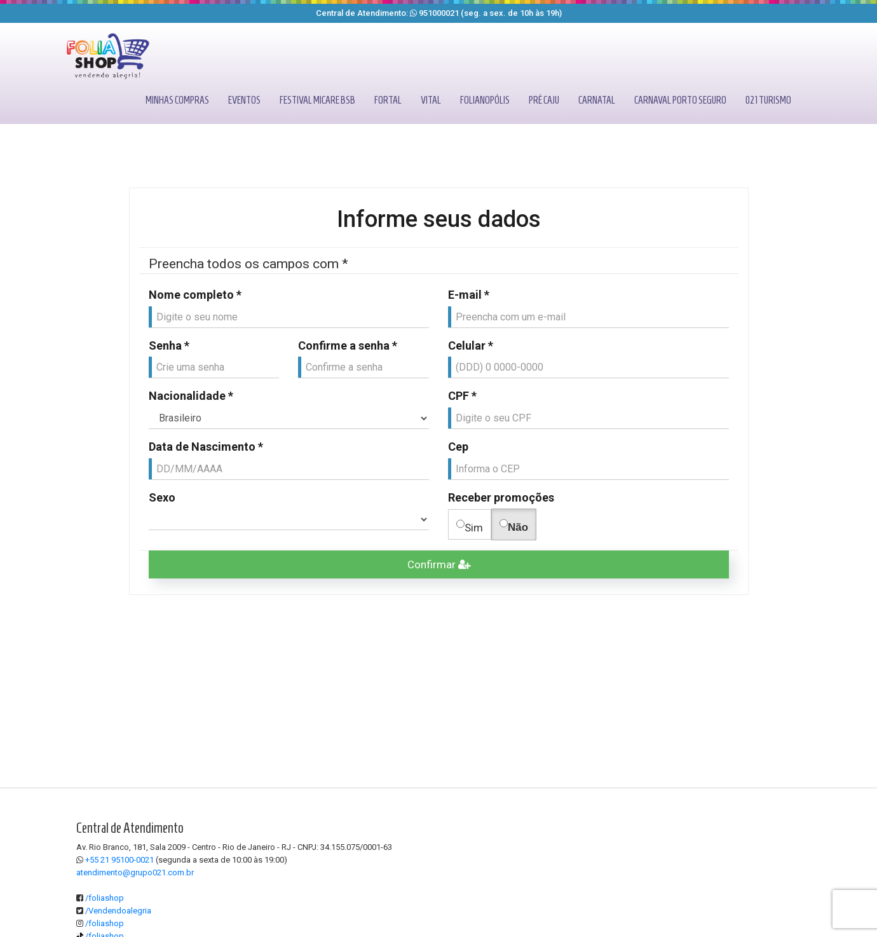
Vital (431, 100)
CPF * (462, 395)
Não (514, 524)
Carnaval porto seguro (680, 100)
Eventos (244, 100)
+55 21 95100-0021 (119, 860)
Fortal (388, 100)
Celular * (470, 345)
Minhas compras (177, 100)
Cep (458, 446)
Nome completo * (195, 294)
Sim (469, 525)
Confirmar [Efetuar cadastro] (438, 564)
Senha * (169, 345)
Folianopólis (485, 100)
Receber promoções (501, 497)
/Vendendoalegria (113, 910)
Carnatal (596, 100)
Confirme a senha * (347, 345)
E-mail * (468, 294)
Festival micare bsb (317, 100)
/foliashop (100, 898)
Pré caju (544, 100)
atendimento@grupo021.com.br (135, 872)
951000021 (439, 13)
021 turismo (768, 100)
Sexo (162, 497)
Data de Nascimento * (206, 446)
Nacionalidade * (191, 395)
